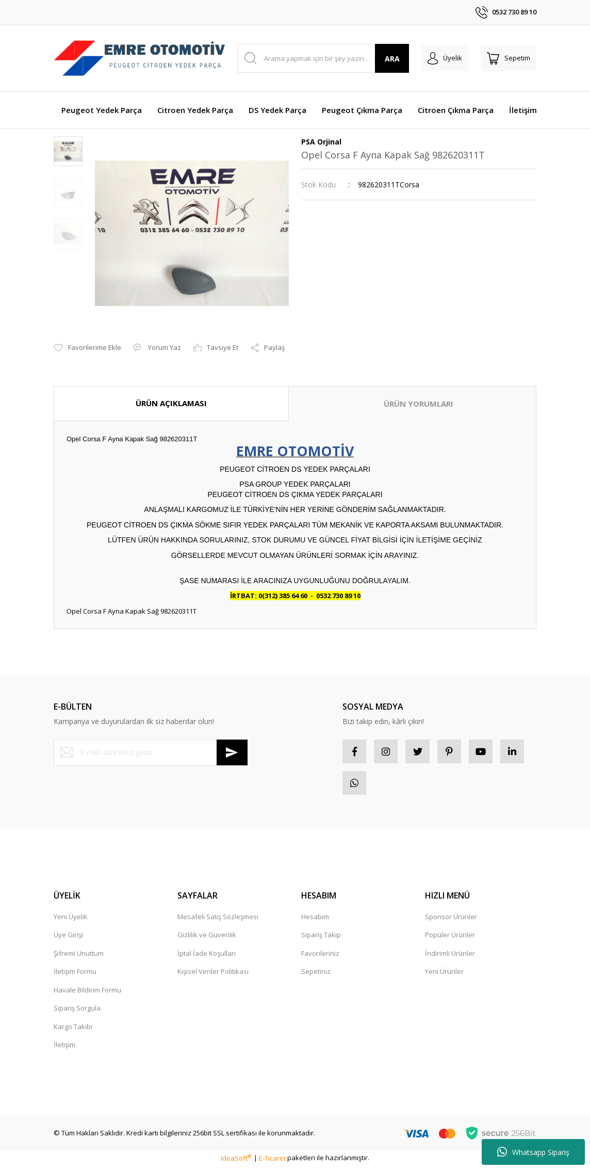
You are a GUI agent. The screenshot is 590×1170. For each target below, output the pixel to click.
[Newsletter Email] (151, 752)
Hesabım (315, 920)
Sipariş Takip (321, 938)
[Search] (323, 58)
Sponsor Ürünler (451, 920)
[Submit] (232, 752)
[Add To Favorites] (87, 348)
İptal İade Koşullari (206, 957)
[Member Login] (444, 58)
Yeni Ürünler (444, 975)
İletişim (64, 1048)
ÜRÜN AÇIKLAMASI (171, 403)
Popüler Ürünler (450, 938)
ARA (392, 58)
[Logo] (139, 58)
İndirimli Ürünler (450, 957)
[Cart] (508, 58)
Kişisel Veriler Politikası (213, 975)
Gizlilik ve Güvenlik (206, 938)
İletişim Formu (75, 975)
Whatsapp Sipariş (533, 1152)
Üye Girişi (68, 938)
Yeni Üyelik (71, 920)
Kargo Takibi (73, 1030)
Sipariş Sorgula (77, 1012)
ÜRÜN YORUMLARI (418, 403)
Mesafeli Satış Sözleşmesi (217, 920)
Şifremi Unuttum (79, 957)
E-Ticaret (272, 1161)
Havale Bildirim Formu (87, 994)
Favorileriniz (320, 957)
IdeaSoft (236, 1161)
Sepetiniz (316, 975)
